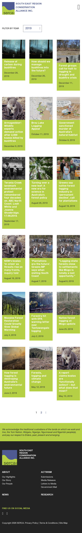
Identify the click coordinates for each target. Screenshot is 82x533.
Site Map (63, 523)
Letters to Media (48, 483)
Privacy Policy (31, 523)
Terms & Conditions (49, 523)
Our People (7, 483)
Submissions (47, 477)
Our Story (6, 480)
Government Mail (49, 487)
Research (47, 495)
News (5, 495)
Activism (46, 472)
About (6, 472)
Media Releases (48, 480)
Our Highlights (8, 477)
